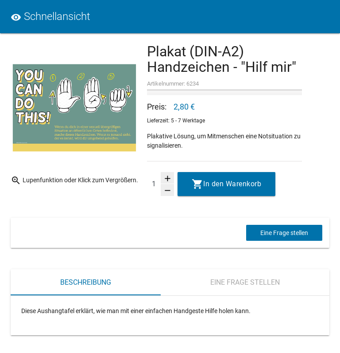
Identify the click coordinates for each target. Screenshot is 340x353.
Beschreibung (85, 282)
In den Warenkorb (232, 184)
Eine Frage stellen (284, 232)
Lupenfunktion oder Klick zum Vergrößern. (74, 180)
